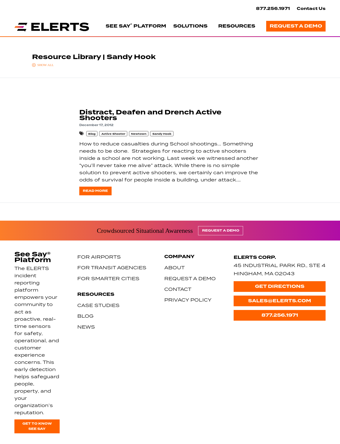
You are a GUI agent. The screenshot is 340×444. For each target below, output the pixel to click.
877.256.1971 (273, 8)
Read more (95, 190)
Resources (236, 26)
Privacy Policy (188, 300)
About (174, 267)
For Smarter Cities (108, 278)
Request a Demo (296, 26)
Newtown (138, 134)
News (86, 327)
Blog (91, 134)
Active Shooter (113, 134)
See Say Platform (136, 26)
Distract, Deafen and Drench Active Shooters (150, 115)
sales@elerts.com (279, 300)
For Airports (99, 257)
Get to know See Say (37, 426)
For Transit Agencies (111, 267)
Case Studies (98, 305)
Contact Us (311, 8)
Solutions (190, 26)
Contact (177, 289)
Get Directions (279, 286)
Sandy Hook (161, 134)
